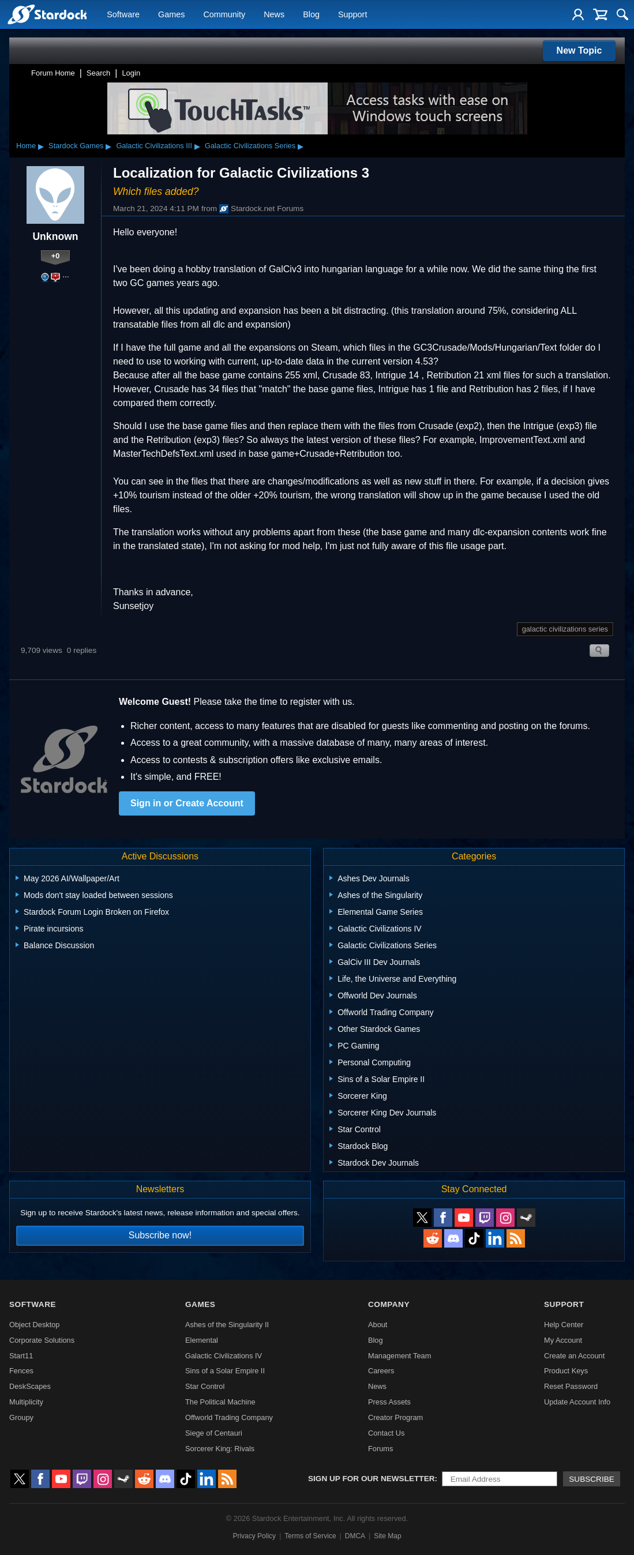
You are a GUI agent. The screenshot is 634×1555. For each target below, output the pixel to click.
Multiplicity (26, 1402)
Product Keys (566, 1370)
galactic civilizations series (565, 629)
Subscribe (591, 1479)
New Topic (579, 50)
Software (123, 15)
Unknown (55, 236)
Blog (311, 15)
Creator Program (395, 1417)
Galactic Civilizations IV (223, 1355)
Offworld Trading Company (229, 1417)
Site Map (387, 1536)
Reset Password (571, 1386)
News (274, 15)
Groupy (21, 1417)
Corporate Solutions (41, 1340)
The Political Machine (220, 1402)
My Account (563, 1340)
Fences (21, 1370)
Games (171, 15)
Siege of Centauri (213, 1433)
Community (224, 15)
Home (26, 145)
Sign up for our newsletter (371, 1478)
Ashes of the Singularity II (227, 1324)
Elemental (201, 1340)
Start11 (21, 1355)
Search (98, 73)
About (377, 1324)
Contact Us (386, 1433)
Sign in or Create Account (186, 803)
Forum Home (53, 73)
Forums (380, 1448)
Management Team (399, 1355)
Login (131, 73)
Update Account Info (577, 1402)
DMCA (355, 1536)
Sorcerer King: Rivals (219, 1448)
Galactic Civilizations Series (250, 145)
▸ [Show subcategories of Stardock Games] (108, 146)
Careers (381, 1370)
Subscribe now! (160, 1235)
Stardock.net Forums (261, 208)
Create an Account (574, 1355)
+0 (55, 255)
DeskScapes (30, 1386)
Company (389, 1304)
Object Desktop (34, 1324)
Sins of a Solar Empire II (225, 1370)
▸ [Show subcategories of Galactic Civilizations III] (197, 146)
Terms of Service (310, 1536)
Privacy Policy (254, 1536)
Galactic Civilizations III (154, 145)
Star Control (204, 1386)
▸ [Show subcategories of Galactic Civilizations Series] (300, 146)
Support (352, 15)
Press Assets (389, 1402)
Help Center (563, 1324)
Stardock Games (75, 145)
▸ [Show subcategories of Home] (41, 146)
